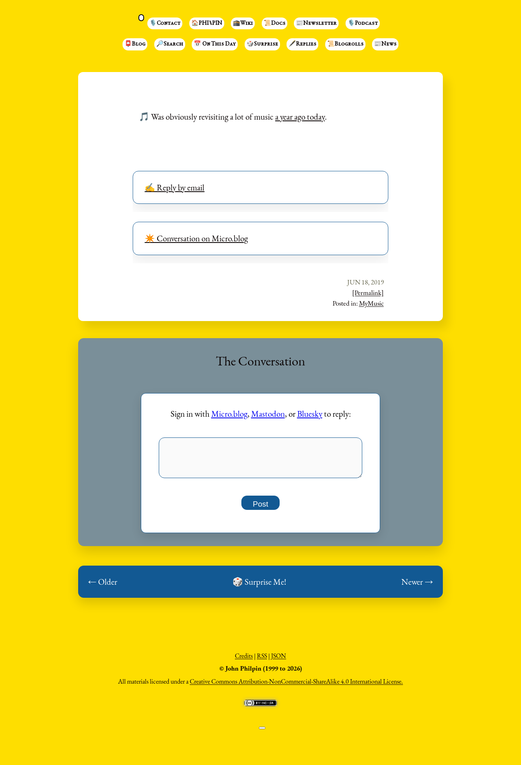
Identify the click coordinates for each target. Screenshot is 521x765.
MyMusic (371, 303)
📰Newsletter (316, 23)
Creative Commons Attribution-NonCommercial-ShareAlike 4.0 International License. (296, 686)
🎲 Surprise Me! (259, 586)
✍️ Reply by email (174, 187)
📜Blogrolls (345, 44)
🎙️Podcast (363, 23)
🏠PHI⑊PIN (206, 23)
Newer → (417, 586)
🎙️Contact (164, 23)
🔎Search (169, 44)
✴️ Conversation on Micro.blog (196, 238)
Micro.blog (229, 413)
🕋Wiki (243, 23)
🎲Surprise (262, 44)
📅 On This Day (215, 44)
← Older (102, 586)
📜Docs (274, 23)
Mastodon (268, 413)
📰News (385, 44)
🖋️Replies (302, 44)
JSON (278, 660)
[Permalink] (368, 292)
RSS (262, 660)
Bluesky (309, 413)
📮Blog (135, 44)
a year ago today (300, 116)
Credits (244, 660)
